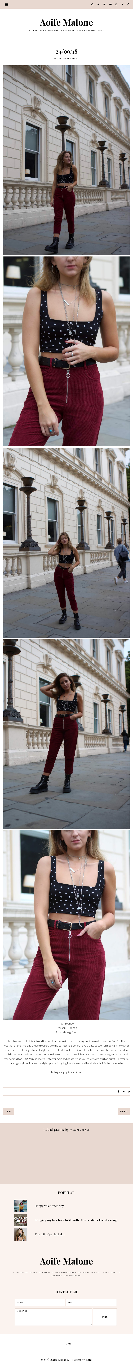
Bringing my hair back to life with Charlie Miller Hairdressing (76, 1220)
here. (73, 1050)
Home (68, 1343)
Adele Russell (75, 1072)
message (53, 1317)
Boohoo (69, 1023)
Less (8, 1111)
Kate (89, 1359)
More (123, 1111)
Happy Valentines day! (49, 1206)
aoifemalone (80, 1130)
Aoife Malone (66, 22)
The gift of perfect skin (50, 1234)
